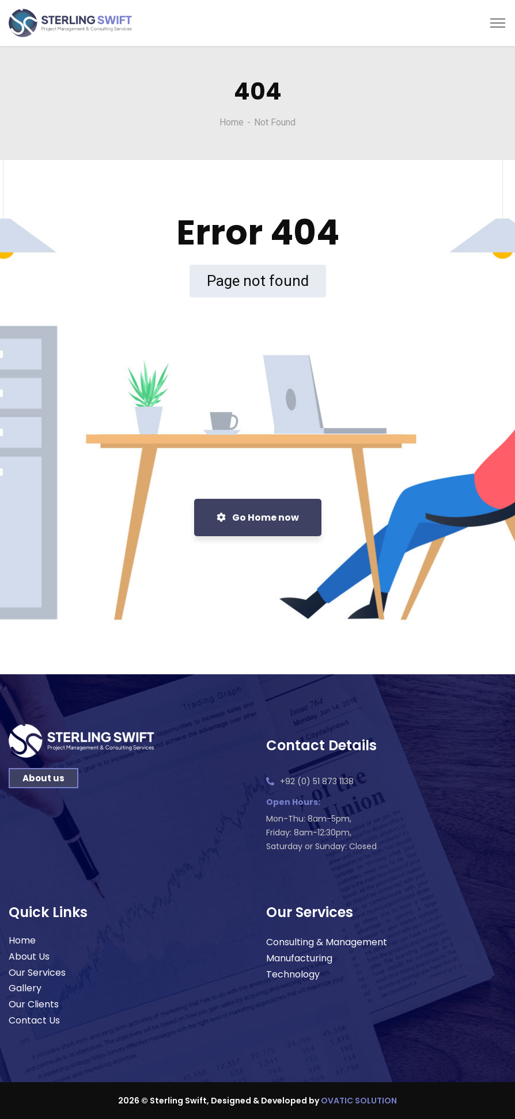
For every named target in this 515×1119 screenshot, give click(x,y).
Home (231, 122)
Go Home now (258, 517)
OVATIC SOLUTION (359, 1100)
